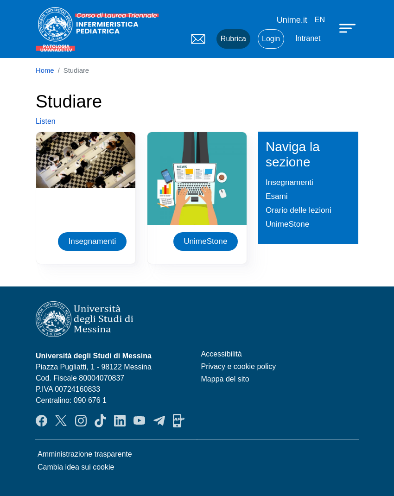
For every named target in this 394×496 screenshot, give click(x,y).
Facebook (41, 420)
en (320, 20)
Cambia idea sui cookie (76, 467)
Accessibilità (221, 354)
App (178, 420)
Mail (198, 39)
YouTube (139, 420)
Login (271, 39)
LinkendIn (120, 420)
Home (45, 70)
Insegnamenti (92, 241)
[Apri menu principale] (348, 28)
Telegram (159, 420)
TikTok (100, 420)
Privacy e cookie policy (238, 366)
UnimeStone (205, 241)
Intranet (307, 38)
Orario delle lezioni (298, 210)
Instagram (81, 420)
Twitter (61, 420)
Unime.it (292, 20)
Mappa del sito (225, 379)
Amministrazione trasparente (85, 454)
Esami (277, 196)
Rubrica (233, 39)
